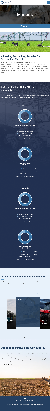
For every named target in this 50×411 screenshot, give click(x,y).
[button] (48, 2)
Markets (25, 26)
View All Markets (25, 337)
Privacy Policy (10, 404)
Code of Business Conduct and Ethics (26, 404)
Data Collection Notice (38, 404)
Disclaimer (16, 404)
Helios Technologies (22, 400)
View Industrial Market (23, 310)
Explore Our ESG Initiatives (9, 364)
